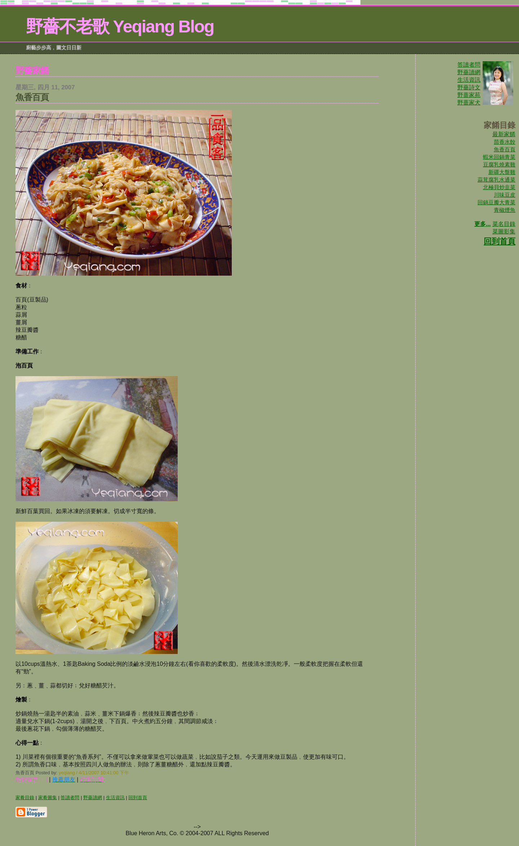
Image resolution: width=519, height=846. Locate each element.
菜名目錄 (503, 224)
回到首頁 (499, 241)
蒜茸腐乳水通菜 (496, 180)
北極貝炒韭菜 (499, 187)
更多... (482, 224)
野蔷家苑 (468, 95)
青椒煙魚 (504, 210)
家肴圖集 (47, 797)
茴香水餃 (504, 142)
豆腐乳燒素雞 (499, 164)
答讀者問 (468, 65)
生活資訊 (468, 80)
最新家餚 (503, 134)
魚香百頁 (504, 149)
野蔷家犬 (468, 102)
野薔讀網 (468, 72)
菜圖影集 (503, 231)
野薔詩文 (468, 87)
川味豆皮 (504, 195)
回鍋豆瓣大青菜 (496, 202)
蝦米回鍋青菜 (499, 157)
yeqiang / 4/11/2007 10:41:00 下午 (94, 772)
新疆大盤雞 (501, 172)
